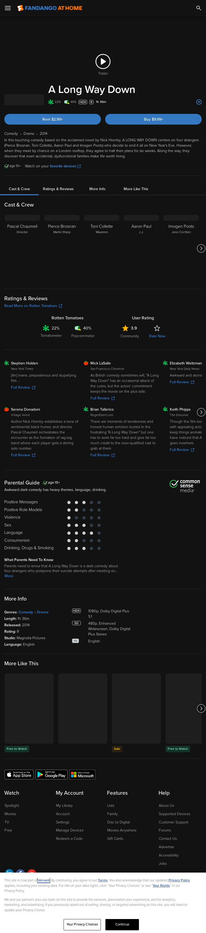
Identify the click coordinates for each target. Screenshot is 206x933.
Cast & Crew (19, 189)
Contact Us (168, 838)
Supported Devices (174, 814)
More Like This (136, 189)
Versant (44, 880)
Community (129, 336)
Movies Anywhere (122, 830)
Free (8, 830)
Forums (165, 830)
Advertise (166, 847)
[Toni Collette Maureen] (102, 248)
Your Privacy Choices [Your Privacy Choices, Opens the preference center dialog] (82, 924)
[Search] (198, 8)
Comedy (26, 612)
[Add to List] (199, 102)
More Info (97, 189)
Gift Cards (115, 838)
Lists (110, 805)
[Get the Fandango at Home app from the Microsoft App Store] (82, 774)
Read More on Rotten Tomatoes (33, 305)
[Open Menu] (8, 8)
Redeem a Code (69, 838)
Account (63, 814)
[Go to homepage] (50, 8)
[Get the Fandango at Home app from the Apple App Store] (19, 774)
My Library (64, 805)
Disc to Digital (118, 822)
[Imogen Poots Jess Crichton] (181, 248)
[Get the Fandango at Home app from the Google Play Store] (51, 774)
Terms (103, 880)
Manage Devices (69, 830)
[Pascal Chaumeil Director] (22, 248)
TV (7, 822)
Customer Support (173, 822)
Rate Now (157, 336)
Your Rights (161, 886)
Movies (10, 814)
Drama (43, 612)
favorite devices (65, 166)
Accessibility (169, 855)
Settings (62, 822)
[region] (103, 903)
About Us (166, 805)
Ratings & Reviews (58, 189)
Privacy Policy (179, 880)
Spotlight (12, 805)
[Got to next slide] (201, 248)
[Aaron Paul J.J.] (141, 248)
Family (112, 814)
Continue (122, 924)
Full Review (23, 387)
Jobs (163, 863)
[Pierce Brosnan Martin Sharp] (62, 248)
